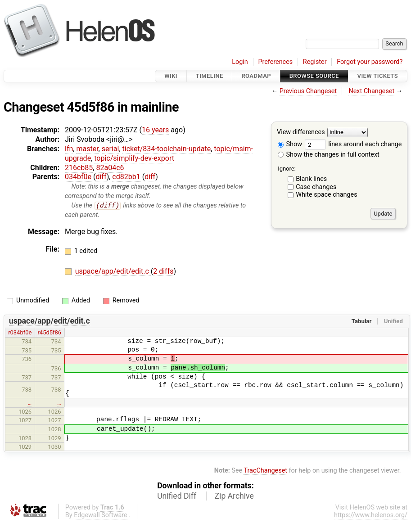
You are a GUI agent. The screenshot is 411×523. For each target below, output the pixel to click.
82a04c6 (110, 167)
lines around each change (353, 144)
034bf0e (78, 176)
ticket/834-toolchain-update (166, 148)
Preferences (275, 62)
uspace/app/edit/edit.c (113, 271)
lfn (69, 148)
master (87, 148)
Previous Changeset (308, 91)
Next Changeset (371, 91)
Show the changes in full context (328, 154)
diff (100, 176)
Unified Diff (176, 495)
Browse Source (314, 75)
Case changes (316, 187)
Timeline (209, 75)
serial (110, 148)
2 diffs (163, 271)
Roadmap (256, 75)
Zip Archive (234, 495)
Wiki (170, 75)
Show (290, 144)
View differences (301, 132)
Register (315, 62)
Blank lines (311, 179)
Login (240, 62)
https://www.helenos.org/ (370, 515)
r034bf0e (20, 332)
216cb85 (79, 167)
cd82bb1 (126, 176)
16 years (155, 130)
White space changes (326, 194)
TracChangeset (265, 471)
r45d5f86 (49, 332)
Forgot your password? (369, 62)
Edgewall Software (100, 515)
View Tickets (377, 75)
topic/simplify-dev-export (134, 158)
